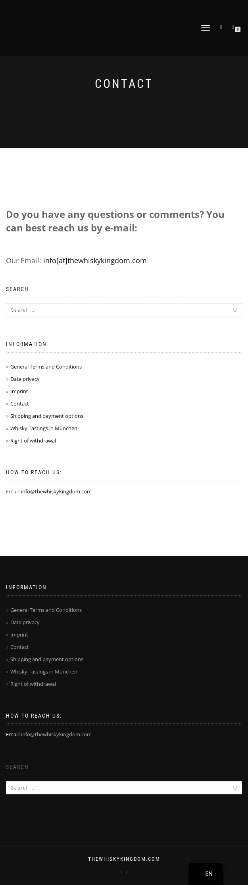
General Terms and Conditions (46, 366)
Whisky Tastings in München (43, 428)
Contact (19, 403)
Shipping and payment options (46, 415)
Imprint (19, 391)
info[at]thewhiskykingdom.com (95, 260)
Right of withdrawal (33, 440)
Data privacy (25, 378)
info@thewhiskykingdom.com (56, 491)
